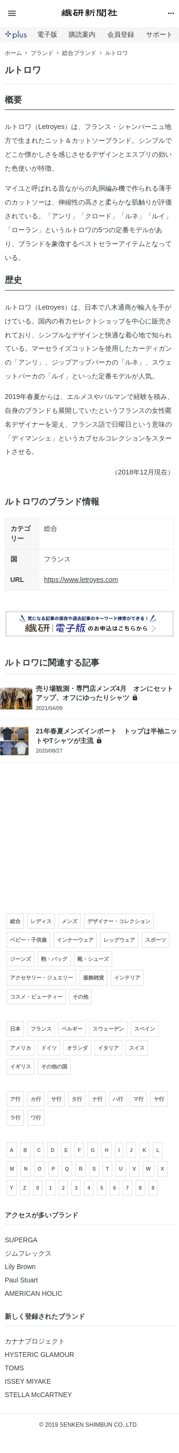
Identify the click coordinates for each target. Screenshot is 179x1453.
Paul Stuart (21, 1280)
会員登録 (120, 34)
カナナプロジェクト (35, 1341)
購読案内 (82, 34)
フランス (57, 559)
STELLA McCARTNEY (38, 1395)
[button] (33, 13)
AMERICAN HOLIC (34, 1293)
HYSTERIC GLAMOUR (39, 1354)
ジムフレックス (28, 1253)
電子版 (47, 34)
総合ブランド (79, 53)
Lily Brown (20, 1266)
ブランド (42, 53)
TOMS (14, 1368)
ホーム (13, 53)
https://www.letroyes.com (81, 579)
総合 (50, 528)
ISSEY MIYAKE (28, 1381)
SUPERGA (21, 1240)
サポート (159, 34)
